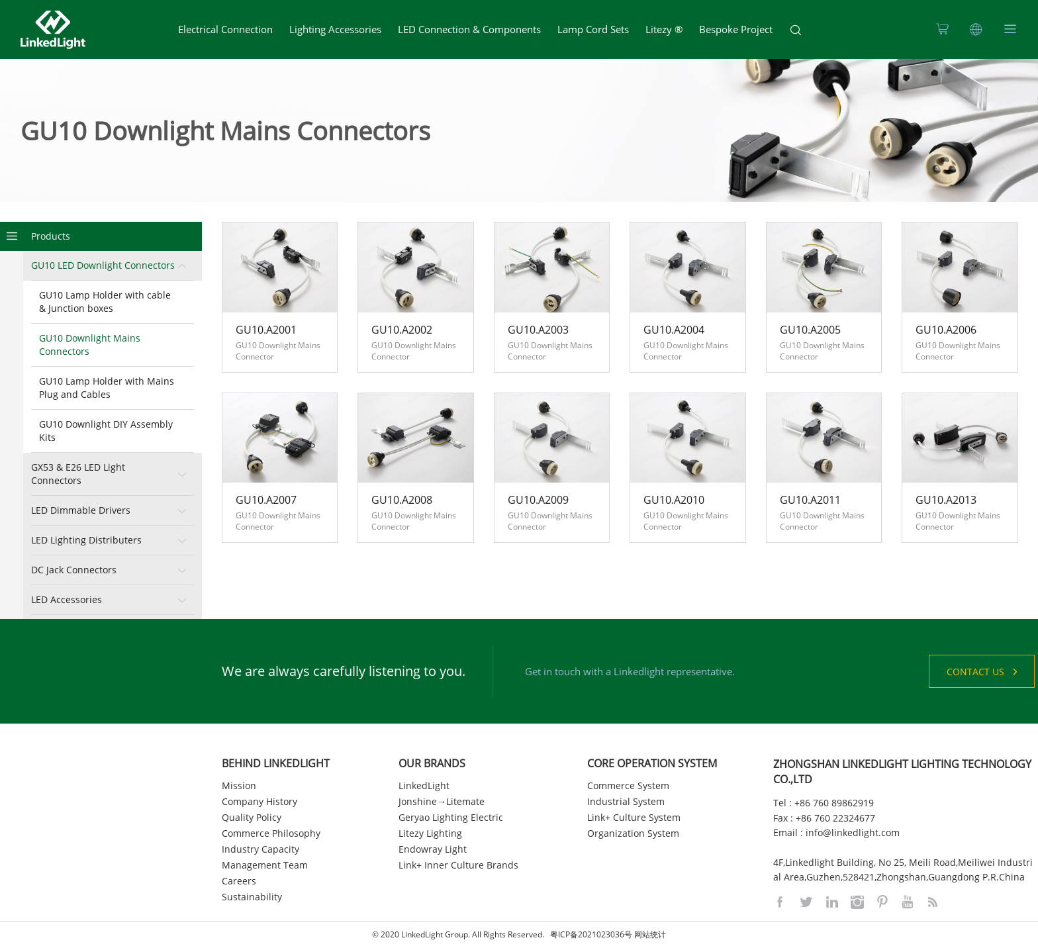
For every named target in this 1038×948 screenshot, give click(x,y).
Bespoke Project (736, 29)
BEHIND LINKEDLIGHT (276, 763)
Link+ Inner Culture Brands (458, 865)
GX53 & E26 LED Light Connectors (78, 474)
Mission (239, 785)
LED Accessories (66, 599)
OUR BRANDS (432, 763)
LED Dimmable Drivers (80, 510)
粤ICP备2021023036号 (591, 934)
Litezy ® (664, 29)
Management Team (265, 865)
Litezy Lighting (430, 833)
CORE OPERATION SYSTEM (652, 763)
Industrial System (626, 801)
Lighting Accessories (335, 29)
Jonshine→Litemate (442, 801)
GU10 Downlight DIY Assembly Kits (106, 431)
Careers (239, 881)
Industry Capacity (260, 849)
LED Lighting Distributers (86, 540)
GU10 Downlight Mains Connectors (89, 344)
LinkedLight (424, 785)
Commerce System (628, 785)
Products (50, 236)
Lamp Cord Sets (593, 29)
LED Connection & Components (469, 29)
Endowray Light (433, 849)
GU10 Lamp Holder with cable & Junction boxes (105, 301)
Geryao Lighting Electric (451, 817)
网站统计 (650, 934)
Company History (259, 801)
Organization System (633, 833)
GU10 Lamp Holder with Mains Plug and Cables (106, 388)
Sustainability (252, 896)
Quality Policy (251, 817)
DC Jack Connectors (74, 569)
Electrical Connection (225, 29)
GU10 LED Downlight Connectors (103, 265)
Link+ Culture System (634, 817)
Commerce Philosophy (271, 833)
